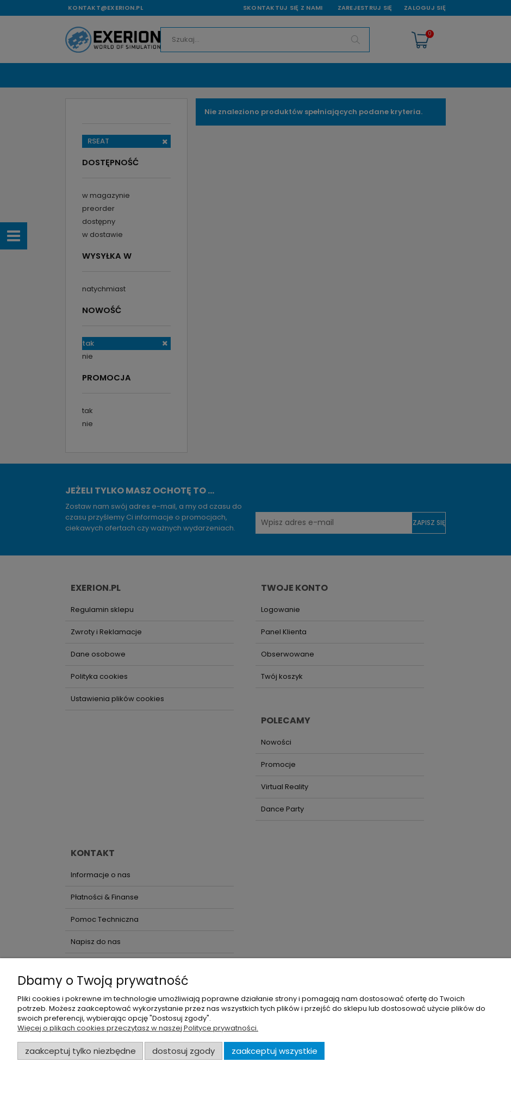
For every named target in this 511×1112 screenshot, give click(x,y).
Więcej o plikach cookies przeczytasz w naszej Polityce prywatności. (137, 1028)
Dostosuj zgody (183, 1051)
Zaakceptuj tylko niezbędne (80, 1051)
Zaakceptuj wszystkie (274, 1051)
